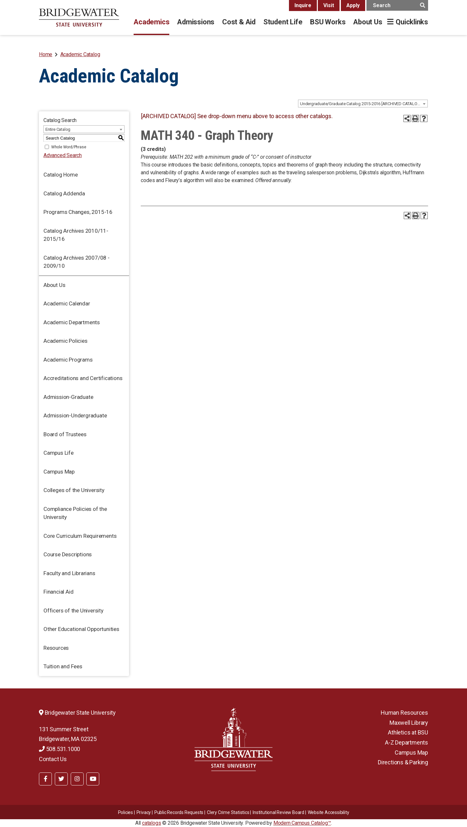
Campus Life (58, 453)
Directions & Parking (403, 762)
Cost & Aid (239, 22)
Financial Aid (58, 591)
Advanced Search (62, 155)
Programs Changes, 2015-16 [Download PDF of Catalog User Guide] (78, 212)
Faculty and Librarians (69, 573)
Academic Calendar (66, 303)
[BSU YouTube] (92, 778)
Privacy (144, 812)
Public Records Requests (178, 812)
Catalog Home (60, 174)
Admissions (195, 22)
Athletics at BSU (408, 732)
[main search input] (397, 5)
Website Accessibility (328, 812)
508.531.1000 (59, 749)
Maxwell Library (408, 722)
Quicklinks (412, 22)
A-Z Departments (406, 742)
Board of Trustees (65, 434)
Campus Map (59, 471)
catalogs (151, 823)
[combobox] (363, 103)
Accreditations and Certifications (82, 378)
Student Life (282, 22)
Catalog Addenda (64, 193)
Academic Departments (71, 322)
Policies (125, 812)
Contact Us (53, 759)
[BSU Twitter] (61, 778)
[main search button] (422, 5)
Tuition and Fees (62, 666)
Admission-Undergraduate (75, 415)
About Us (367, 22)
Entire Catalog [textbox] (57, 129)
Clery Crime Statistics (228, 812)
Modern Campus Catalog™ (302, 823)
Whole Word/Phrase (68, 147)
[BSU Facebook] (45, 778)
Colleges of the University (73, 490)
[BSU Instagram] (77, 778)
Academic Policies (65, 341)
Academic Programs (68, 359)
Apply (353, 5)
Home (45, 54)
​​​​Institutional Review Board (278, 812)
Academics (151, 22)
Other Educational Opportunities (81, 629)
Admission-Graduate (68, 397)
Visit (328, 5)
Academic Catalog (80, 54)
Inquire (302, 5)
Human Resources (404, 712)
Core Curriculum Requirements (79, 536)
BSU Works (327, 22)
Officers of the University (73, 610)
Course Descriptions (67, 554)
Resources (56, 648)
